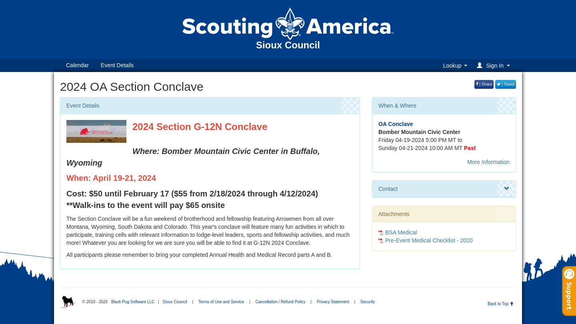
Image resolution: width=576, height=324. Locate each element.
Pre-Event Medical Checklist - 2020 (429, 240)
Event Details (117, 65)
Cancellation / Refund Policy (280, 302)
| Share (484, 84)
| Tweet (505, 84)
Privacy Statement (333, 302)
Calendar (77, 65)
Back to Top (501, 304)
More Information (488, 162)
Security (367, 302)
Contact (444, 189)
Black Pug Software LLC (132, 302)
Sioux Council (174, 302)
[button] (494, 65)
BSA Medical (401, 232)
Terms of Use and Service (221, 302)
